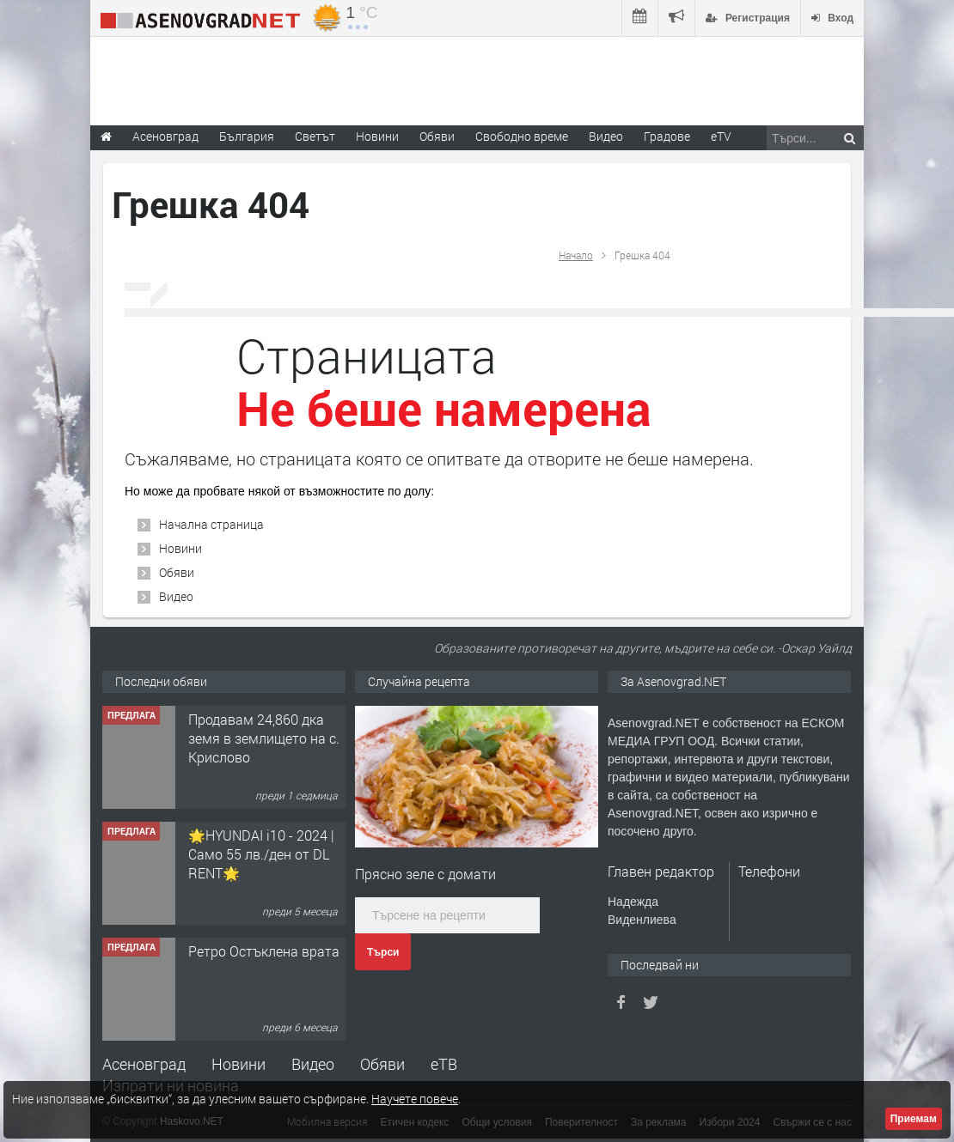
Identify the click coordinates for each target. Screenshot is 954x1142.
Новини (377, 136)
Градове (667, 136)
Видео (176, 596)
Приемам (913, 1119)
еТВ (444, 1064)
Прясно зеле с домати (425, 874)
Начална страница (211, 524)
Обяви (176, 572)
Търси (383, 952)
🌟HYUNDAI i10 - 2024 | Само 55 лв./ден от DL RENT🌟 (261, 854)
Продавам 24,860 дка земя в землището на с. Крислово (263, 738)
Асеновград (144, 1064)
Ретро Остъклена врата (263, 951)
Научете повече (414, 1098)
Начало (576, 255)
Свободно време (521, 136)
